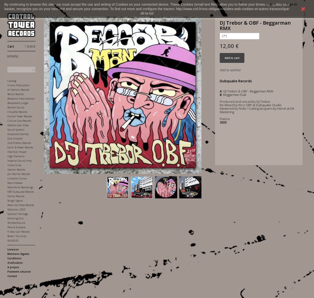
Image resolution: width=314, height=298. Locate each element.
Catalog (11, 81)
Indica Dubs (14, 165)
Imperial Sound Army (19, 160)
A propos (13, 267)
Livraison (13, 249)
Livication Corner (17, 178)
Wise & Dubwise (16, 227)
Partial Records (15, 196)
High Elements (15, 156)
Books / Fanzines (16, 236)
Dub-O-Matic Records (19, 143)
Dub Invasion (15, 138)
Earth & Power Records (20, 147)
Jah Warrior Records (18, 174)
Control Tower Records (19, 116)
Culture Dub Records (19, 121)
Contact (12, 276)
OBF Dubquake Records (20, 191)
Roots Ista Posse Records (20, 205)
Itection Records (16, 169)
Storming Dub (15, 218)
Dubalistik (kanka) (18, 134)
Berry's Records (15, 94)
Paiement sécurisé (19, 271)
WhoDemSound (16, 223)
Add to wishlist (230, 70)
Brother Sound (15, 107)
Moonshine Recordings (20, 187)
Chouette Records (17, 112)
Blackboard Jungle (17, 103)
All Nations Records (18, 89)
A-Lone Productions (18, 85)
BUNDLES (13, 240)
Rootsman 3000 (16, 209)
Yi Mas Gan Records (18, 231)
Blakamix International (21, 98)
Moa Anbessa (14, 183)
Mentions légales (18, 254)
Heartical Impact (17, 152)
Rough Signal (15, 200)
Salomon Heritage (17, 214)
